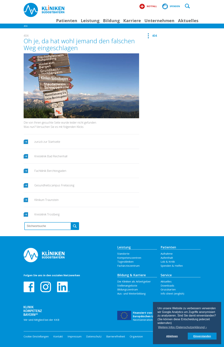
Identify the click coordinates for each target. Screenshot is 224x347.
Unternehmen (159, 20)
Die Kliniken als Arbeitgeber (134, 281)
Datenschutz (94, 336)
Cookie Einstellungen (36, 336)
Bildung (111, 20)
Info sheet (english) (172, 293)
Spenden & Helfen (172, 265)
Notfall (148, 6)
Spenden (171, 6)
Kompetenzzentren (129, 257)
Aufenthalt (167, 257)
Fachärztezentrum (128, 265)
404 (25, 27)
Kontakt (58, 336)
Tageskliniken (125, 261)
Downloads (167, 285)
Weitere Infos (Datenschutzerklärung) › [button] (182, 327)
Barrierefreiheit (115, 336)
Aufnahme (167, 253)
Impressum (75, 336)
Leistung (90, 20)
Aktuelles (188, 20)
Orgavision (136, 336)
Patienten (66, 20)
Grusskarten (168, 289)
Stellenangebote (127, 285)
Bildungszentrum (127, 289)
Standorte (123, 253)
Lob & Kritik (168, 261)
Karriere (132, 20)
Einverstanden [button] (202, 336)
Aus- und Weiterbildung (131, 293)
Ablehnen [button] (172, 336)
